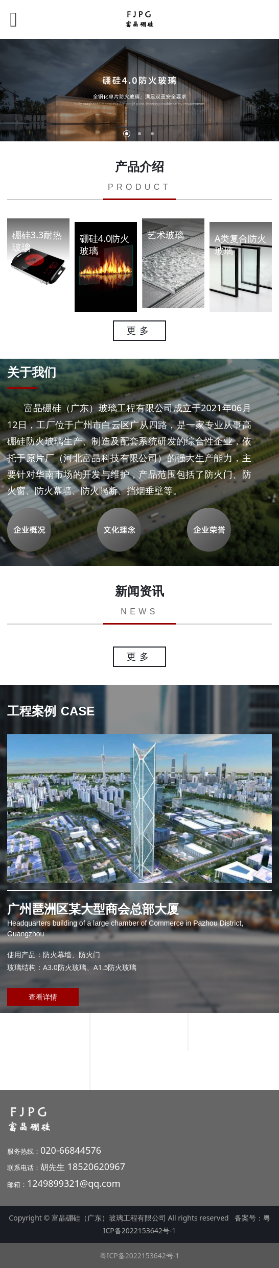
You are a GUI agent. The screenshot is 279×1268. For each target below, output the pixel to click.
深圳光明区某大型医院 (139, 1070)
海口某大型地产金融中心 (139, 1032)
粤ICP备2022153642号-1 (140, 1255)
